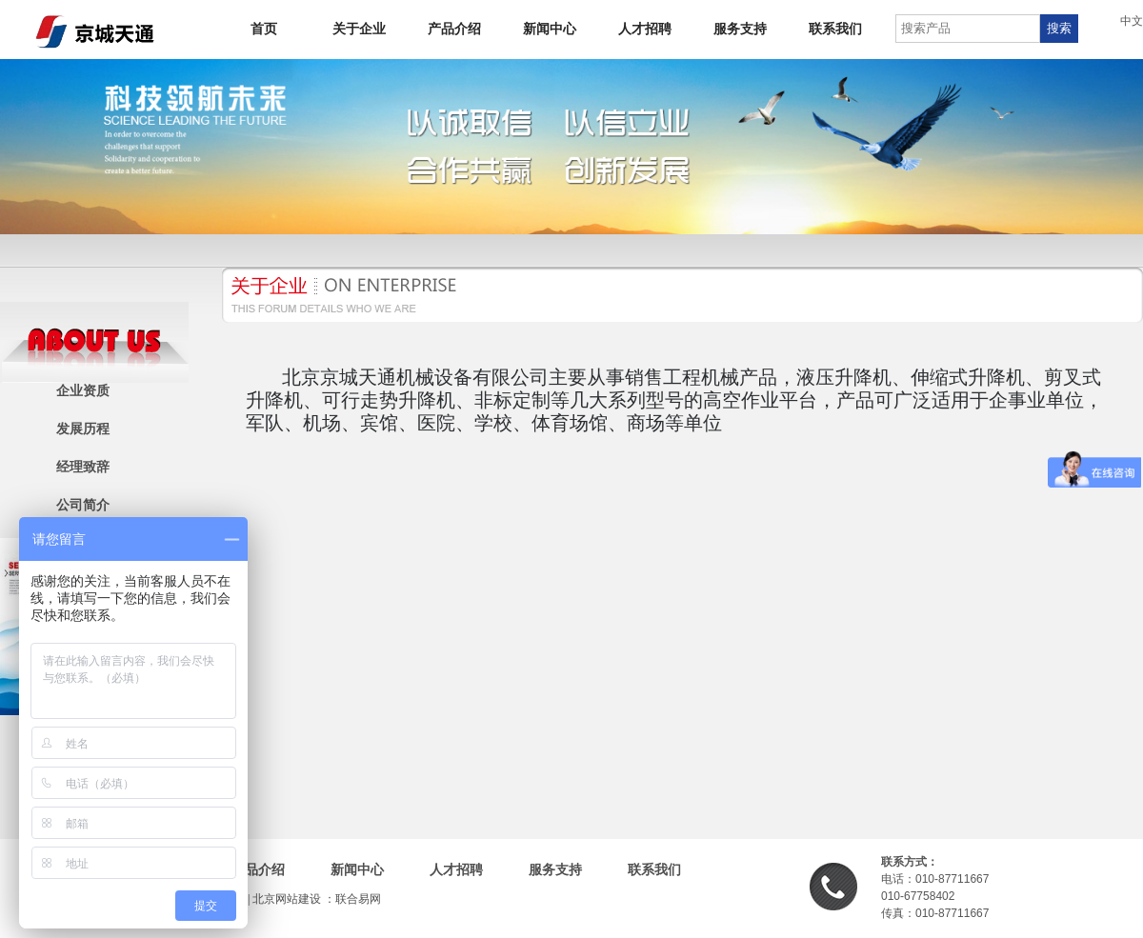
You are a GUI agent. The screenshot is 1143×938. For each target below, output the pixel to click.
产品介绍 (454, 29)
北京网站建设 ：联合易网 (316, 899)
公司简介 (83, 505)
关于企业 (359, 29)
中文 (1131, 21)
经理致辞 (83, 467)
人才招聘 (645, 29)
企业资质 (83, 391)
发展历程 (83, 429)
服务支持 (740, 29)
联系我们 (835, 29)
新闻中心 (549, 29)
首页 (264, 29)
